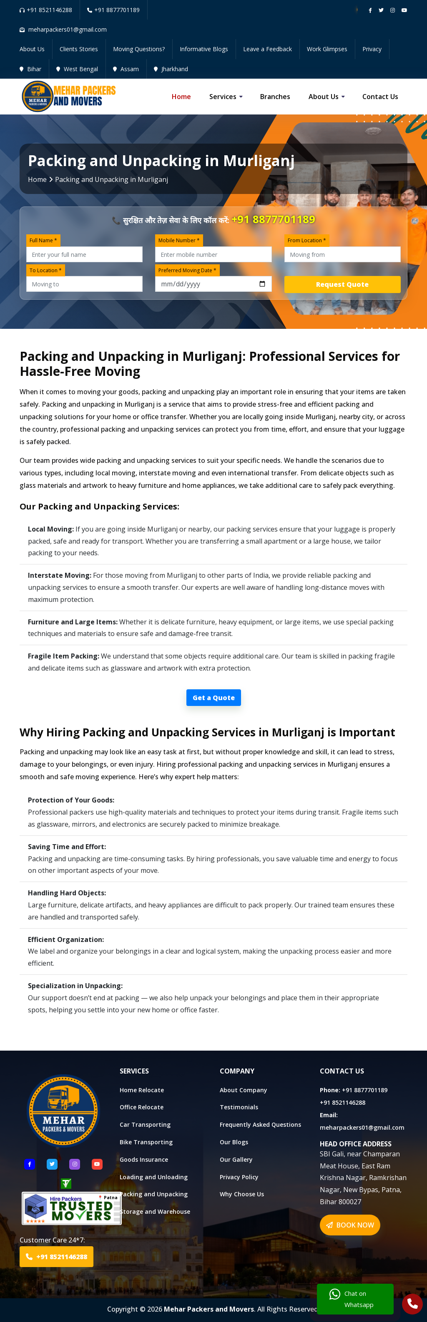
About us (324, 96)
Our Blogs (234, 1142)
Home (181, 96)
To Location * (46, 270)
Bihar (30, 69)
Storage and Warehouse (155, 1211)
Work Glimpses (327, 49)
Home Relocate (142, 1090)
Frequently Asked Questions (260, 1124)
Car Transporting (145, 1124)
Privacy (372, 49)
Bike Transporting (146, 1142)
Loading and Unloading (154, 1177)
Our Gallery (236, 1159)
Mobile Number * (179, 240)
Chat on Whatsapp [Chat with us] (351, 1299)
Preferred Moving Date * (187, 270)
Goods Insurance (144, 1159)
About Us (32, 49)
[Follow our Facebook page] (370, 10)
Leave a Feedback (267, 49)
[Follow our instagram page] (392, 10)
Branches (275, 96)
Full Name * (43, 240)
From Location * (307, 240)
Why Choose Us (242, 1194)
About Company (243, 1090)
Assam (126, 69)
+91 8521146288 (46, 10)
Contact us (380, 96)
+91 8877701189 (113, 10)
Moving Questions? (139, 49)
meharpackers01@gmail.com (362, 1127)
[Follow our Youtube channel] (404, 10)
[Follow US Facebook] (29, 1164)
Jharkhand (171, 69)
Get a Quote (214, 697)
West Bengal (77, 69)
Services (222, 96)
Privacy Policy (239, 1177)
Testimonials (239, 1107)
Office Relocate (141, 1107)
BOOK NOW (350, 1225)
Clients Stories (79, 49)
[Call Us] (412, 1305)
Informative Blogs (204, 49)
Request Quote (342, 284)
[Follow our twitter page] (381, 10)
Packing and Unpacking (154, 1194)
